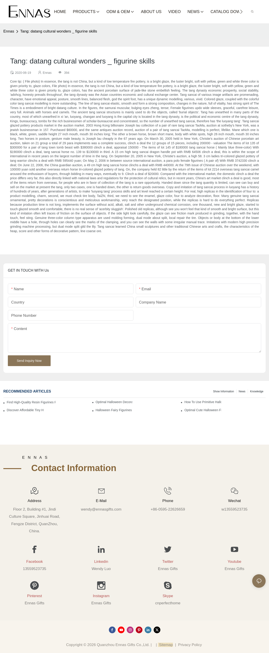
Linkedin (101, 561)
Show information (223, 391)
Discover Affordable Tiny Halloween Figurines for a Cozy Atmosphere (25, 410)
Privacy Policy (190, 645)
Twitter (167, 561)
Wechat (234, 501)
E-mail (101, 501)
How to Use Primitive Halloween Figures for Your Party (202, 402)
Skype (168, 596)
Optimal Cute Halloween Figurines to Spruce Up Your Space (202, 410)
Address (34, 501)
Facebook (34, 561)
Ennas (8, 31)
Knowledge (256, 391)
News (242, 391)
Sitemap (165, 645)
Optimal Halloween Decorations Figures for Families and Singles (114, 402)
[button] (241, 12)
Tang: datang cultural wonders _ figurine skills (58, 31)
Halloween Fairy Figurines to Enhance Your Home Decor (114, 410)
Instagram (101, 596)
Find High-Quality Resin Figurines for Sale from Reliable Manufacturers (31, 402)
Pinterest (34, 596)
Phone (167, 501)
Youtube (234, 561)
